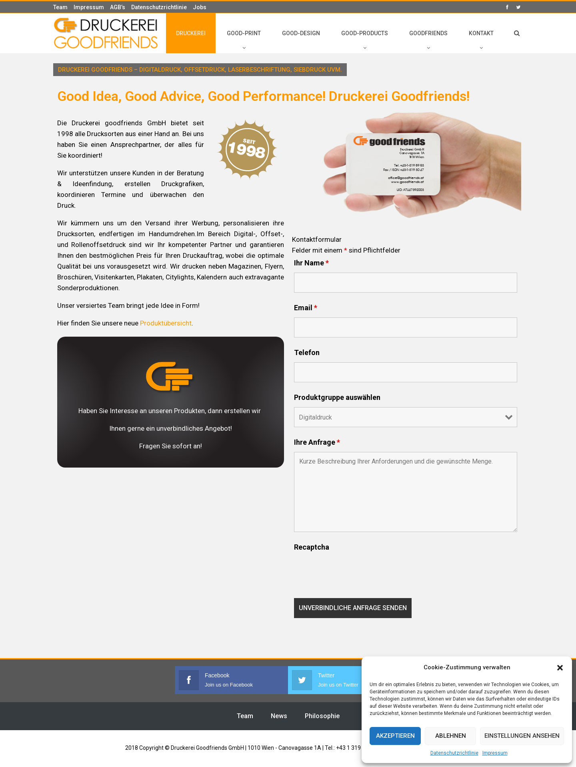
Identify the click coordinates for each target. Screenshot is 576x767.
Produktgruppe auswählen (337, 398)
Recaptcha (311, 547)
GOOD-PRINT (244, 33)
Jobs (199, 7)
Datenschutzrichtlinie (454, 753)
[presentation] (355, 572)
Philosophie (322, 716)
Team (60, 7)
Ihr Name (311, 263)
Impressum (495, 753)
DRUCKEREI (191, 33)
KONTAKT (481, 33)
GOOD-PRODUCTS (364, 33)
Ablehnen (450, 735)
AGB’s (117, 7)
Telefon (307, 353)
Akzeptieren (395, 735)
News (279, 716)
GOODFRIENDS (428, 33)
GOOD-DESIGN (301, 33)
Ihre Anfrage (317, 442)
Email (305, 308)
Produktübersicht (166, 323)
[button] (560, 668)
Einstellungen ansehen (522, 735)
